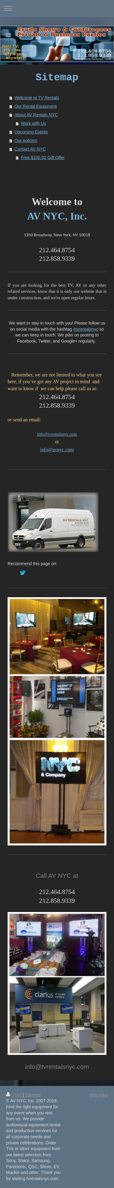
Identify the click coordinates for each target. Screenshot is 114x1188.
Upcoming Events (31, 131)
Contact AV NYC (30, 149)
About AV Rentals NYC (36, 114)
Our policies (26, 140)
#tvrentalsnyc (85, 329)
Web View (98, 1094)
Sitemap (32, 1094)
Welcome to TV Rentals (37, 97)
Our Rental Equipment (36, 106)
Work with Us (33, 123)
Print (14, 1094)
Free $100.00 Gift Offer (43, 157)
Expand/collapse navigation (57, 8)
